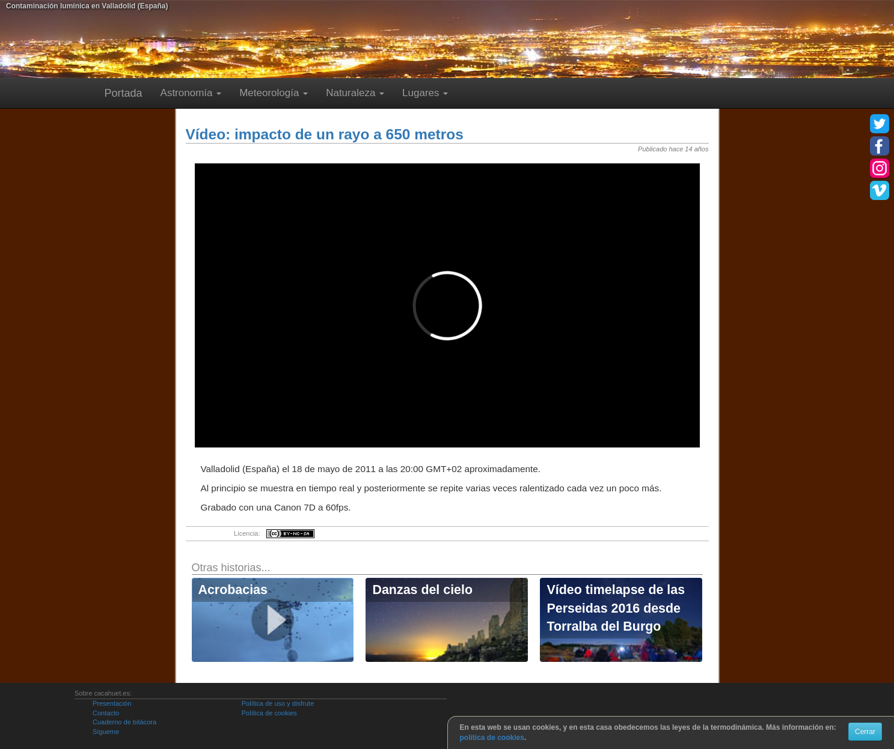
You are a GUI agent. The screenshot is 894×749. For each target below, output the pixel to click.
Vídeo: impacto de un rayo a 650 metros (325, 134)
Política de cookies (269, 713)
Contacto (106, 713)
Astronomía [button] (191, 93)
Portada (123, 93)
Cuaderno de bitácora (124, 722)
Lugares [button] (425, 93)
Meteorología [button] (273, 93)
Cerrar (865, 731)
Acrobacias (233, 590)
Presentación (112, 703)
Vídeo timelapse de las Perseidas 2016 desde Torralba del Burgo (616, 608)
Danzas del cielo (422, 590)
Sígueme (106, 731)
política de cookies (492, 737)
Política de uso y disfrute (278, 703)
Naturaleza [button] (355, 93)
